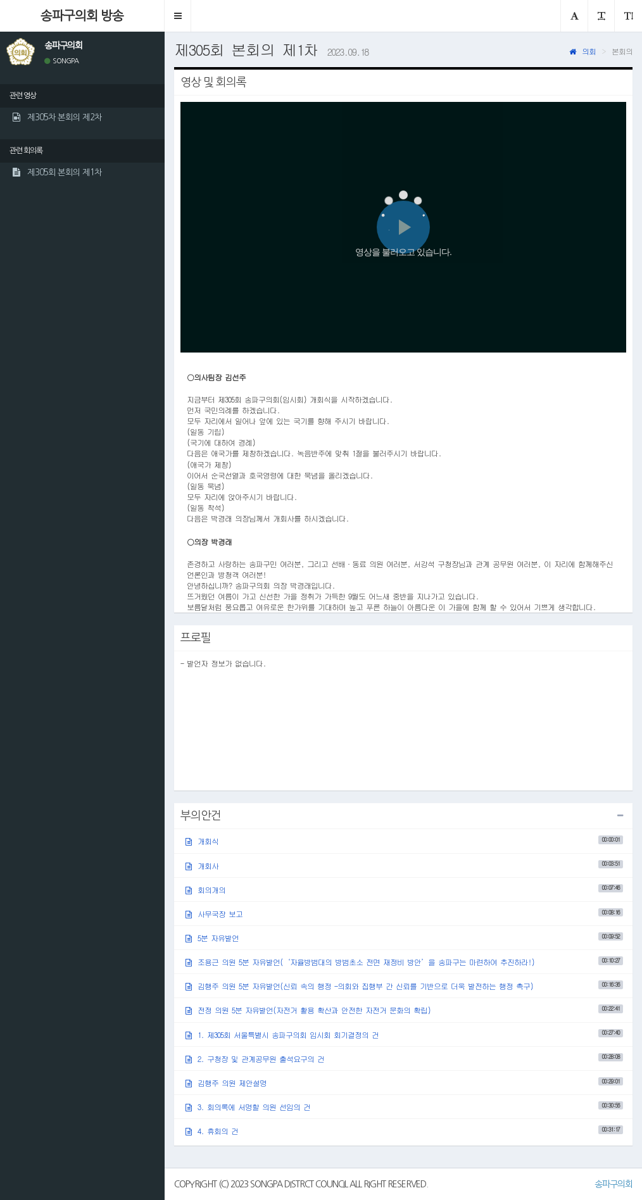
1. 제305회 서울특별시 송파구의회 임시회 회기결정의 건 (404, 1033)
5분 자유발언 (404, 937)
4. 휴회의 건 (404, 1130)
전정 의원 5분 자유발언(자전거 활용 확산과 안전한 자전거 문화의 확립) (404, 1009)
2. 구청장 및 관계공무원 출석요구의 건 (404, 1058)
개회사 (404, 864)
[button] (178, 16)
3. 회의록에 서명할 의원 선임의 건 (404, 1106)
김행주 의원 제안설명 (404, 1082)
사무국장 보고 (404, 913)
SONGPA (61, 61)
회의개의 (404, 889)
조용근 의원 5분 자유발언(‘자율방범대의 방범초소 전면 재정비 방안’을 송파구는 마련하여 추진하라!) (404, 961)
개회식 (404, 840)
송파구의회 (614, 1184)
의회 (582, 51)
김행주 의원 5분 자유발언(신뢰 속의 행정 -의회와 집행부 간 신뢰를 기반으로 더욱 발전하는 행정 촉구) (404, 985)
